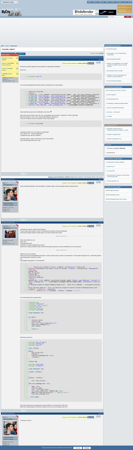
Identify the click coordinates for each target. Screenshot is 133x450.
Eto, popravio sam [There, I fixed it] (116, 198)
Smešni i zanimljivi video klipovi (115, 216)
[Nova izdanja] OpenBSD (114, 167)
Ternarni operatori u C (113, 129)
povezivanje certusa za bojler (115, 179)
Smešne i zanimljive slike (114, 83)
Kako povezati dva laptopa (114, 189)
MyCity (89, 2)
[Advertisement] (66, 32)
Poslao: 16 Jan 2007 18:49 (9, 179)
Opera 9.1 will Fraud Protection (8, 64)
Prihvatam (77, 448)
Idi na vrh (101, 59)
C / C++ (7, 45)
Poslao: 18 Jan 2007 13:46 (9, 222)
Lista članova (119, 2)
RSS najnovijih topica (113, 139)
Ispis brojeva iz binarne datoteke (115, 110)
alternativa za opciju (7, 58)
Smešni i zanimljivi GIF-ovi (114, 87)
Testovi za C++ (111, 115)
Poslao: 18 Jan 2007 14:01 (9, 413)
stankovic (5, 226)
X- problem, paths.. (7, 74)
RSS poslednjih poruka (113, 143)
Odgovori (21, 54)
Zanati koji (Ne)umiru (112, 207)
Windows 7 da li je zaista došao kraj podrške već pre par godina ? (116, 183)
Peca (4, 183)
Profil (24, 174)
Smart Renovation (112, 157)
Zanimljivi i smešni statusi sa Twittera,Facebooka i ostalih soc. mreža (117, 77)
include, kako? (13, 45)
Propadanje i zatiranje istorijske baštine (117, 211)
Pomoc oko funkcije (7, 69)
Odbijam (87, 448)
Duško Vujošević (111, 203)
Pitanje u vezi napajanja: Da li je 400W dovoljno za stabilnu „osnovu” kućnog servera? (117, 173)
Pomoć (129, 2)
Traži (125, 2)
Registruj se (101, 2)
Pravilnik (113, 2)
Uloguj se (95, 2)
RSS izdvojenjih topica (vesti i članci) (117, 147)
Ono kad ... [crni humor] (113, 220)
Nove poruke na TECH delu (113, 153)
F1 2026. (109, 224)
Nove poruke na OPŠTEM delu (113, 195)
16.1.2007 (101, 53)
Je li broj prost (111, 119)
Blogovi (107, 2)
